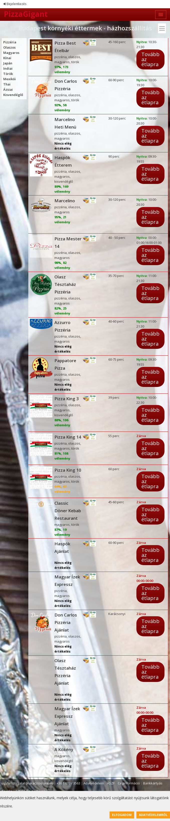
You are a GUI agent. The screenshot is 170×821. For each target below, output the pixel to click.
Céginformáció (129, 783)
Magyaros (11, 52)
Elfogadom (122, 815)
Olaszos (9, 47)
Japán (7, 63)
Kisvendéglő (13, 94)
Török (8, 73)
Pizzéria (9, 42)
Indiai (8, 68)
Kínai (7, 58)
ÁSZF (111, 783)
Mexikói (9, 79)
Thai (7, 84)
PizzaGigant (26, 14)
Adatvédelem (93, 783)
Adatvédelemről (153, 815)
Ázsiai (8, 89)
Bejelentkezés (15, 4)
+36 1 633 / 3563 (68, 783)
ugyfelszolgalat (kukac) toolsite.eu (27, 783)
